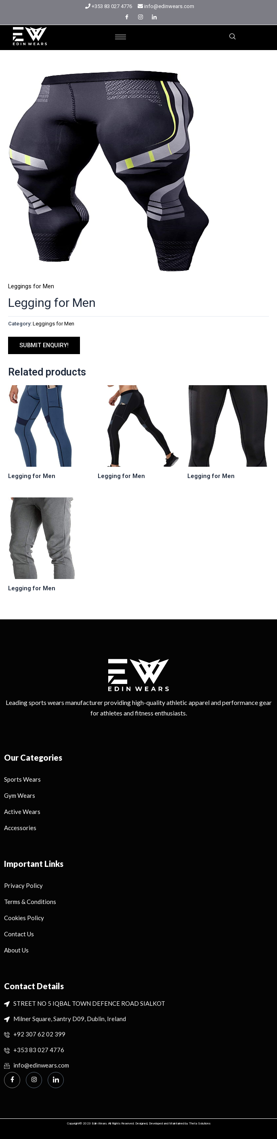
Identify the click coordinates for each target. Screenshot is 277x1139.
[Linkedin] (56, 1080)
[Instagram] (140, 17)
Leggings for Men (31, 286)
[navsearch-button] (232, 37)
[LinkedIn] (154, 17)
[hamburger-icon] (120, 37)
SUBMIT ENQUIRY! (44, 345)
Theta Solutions (199, 1123)
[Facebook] (127, 17)
